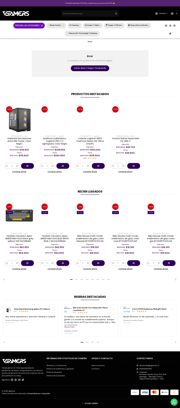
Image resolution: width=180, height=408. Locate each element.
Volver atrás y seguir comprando (90, 68)
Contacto (96, 369)
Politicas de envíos (54, 372)
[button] (71, 279)
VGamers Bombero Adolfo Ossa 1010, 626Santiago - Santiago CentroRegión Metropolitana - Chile (151, 375)
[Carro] (173, 13)
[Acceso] (161, 13)
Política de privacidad (55, 376)
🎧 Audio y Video (93, 25)
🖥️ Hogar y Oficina (114, 25)
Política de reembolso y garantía (60, 369)
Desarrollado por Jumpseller (38, 393)
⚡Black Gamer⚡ (56, 25)
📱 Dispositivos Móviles (138, 25)
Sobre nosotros (98, 365)
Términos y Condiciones (56, 365)
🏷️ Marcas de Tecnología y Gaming (82, 33)
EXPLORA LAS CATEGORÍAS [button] (29, 25)
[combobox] (90, 13)
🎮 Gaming (74, 25)
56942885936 (144, 369)
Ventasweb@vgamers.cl (148, 365)
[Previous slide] (5, 279)
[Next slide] (175, 279)
